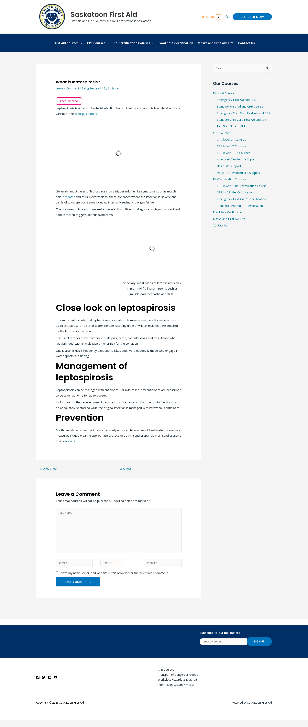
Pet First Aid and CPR (231, 127)
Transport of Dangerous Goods (175, 681)
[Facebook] (38, 684)
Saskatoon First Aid (104, 14)
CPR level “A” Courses (231, 140)
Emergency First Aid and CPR (236, 100)
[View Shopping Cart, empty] (210, 17)
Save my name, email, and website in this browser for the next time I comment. (114, 578)
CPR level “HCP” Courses (233, 153)
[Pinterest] (49, 684)
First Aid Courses (224, 93)
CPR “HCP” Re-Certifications (236, 193)
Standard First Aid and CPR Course (240, 107)
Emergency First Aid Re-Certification (241, 200)
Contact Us (220, 226)
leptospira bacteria (87, 114)
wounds (70, 441)
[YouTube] (55, 684)
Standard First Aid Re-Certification (240, 206)
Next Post (128, 469)
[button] (227, 16)
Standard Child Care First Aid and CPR (242, 120)
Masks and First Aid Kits (229, 219)
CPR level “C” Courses (231, 146)
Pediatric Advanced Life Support (238, 173)
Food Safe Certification (228, 213)
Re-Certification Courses (229, 180)
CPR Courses (222, 133)
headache (70, 197)
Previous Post (48, 469)
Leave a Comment (68, 88)
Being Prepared (93, 88)
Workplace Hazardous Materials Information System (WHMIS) (175, 689)
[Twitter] (44, 684)
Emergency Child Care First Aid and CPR (243, 113)
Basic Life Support (229, 166)
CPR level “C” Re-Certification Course (242, 186)
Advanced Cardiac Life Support (237, 160)
